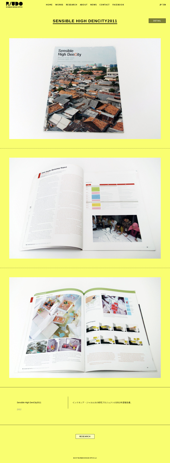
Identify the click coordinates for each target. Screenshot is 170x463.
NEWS (93, 5)
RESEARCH (71, 5)
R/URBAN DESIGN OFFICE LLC (14, 4)
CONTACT (104, 5)
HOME (49, 5)
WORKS (59, 5)
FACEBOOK (118, 5)
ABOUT (84, 5)
